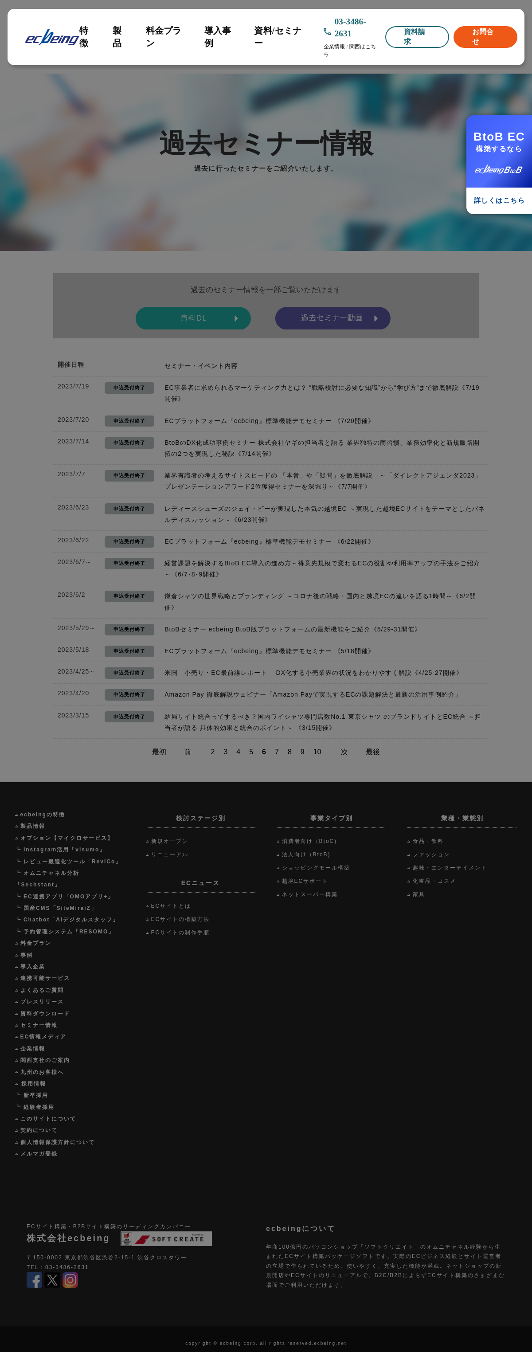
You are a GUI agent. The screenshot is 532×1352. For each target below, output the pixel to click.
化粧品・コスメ (434, 881)
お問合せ (482, 36)
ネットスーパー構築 (310, 894)
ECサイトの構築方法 (180, 919)
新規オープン (169, 841)
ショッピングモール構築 (316, 868)
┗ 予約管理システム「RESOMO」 (65, 932)
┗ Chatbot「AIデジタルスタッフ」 (67, 920)
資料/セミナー (277, 37)
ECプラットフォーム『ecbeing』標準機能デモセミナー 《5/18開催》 (269, 650)
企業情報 (334, 46)
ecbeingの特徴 (42, 814)
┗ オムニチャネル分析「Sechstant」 (47, 879)
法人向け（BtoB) (306, 854)
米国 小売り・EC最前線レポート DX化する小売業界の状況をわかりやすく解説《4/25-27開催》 (313, 672)
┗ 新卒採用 (31, 1095)
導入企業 (32, 967)
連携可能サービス (45, 978)
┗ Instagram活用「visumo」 (60, 849)
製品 (117, 37)
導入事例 (217, 37)
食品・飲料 (428, 841)
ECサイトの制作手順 (180, 932)
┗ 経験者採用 (35, 1107)
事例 (26, 955)
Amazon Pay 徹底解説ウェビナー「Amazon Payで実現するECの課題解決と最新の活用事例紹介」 (313, 694)
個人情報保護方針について (57, 1142)
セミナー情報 (39, 1025)
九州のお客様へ (42, 1072)
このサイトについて (48, 1119)
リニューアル (169, 854)
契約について (39, 1130)
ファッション (431, 854)
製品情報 (32, 826)
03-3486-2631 (350, 27)
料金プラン (164, 37)
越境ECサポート (305, 881)
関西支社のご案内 (45, 1060)
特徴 (83, 37)
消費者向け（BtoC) (309, 841)
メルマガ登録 (39, 1154)
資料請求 (414, 36)
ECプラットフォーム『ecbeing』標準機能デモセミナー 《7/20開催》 (269, 420)
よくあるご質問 (42, 990)
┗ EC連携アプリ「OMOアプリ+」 (64, 896)
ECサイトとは (171, 906)
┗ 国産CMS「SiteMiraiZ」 (56, 908)
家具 (419, 894)
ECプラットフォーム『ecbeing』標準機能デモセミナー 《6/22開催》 (269, 541)
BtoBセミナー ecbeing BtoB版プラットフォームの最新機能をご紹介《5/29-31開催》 (292, 629)
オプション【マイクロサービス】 (66, 838)
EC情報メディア (43, 1037)
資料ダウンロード (45, 1014)
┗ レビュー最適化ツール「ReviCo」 (68, 861)
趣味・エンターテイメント (450, 868)
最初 (159, 752)
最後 (373, 752)
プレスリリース (42, 1002)
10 (317, 752)
